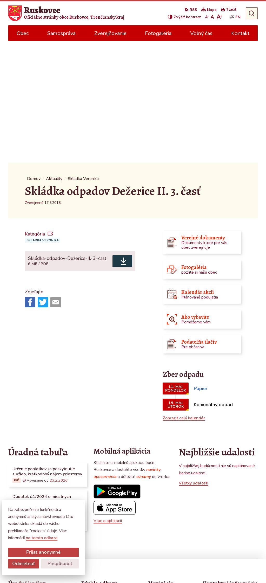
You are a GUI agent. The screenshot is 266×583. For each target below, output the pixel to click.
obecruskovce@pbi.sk (223, 524)
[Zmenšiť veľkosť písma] (207, 17)
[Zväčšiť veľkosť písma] (219, 17)
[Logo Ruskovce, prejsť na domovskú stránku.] (66, 13)
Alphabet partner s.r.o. (77, 569)
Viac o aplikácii (108, 399)
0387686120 (216, 518)
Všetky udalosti (193, 361)
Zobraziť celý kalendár (184, 296)
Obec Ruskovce (148, 569)
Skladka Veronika (42, 118)
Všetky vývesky (22, 417)
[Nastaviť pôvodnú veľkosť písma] (212, 17)
